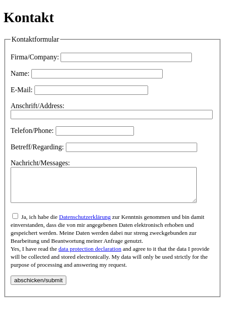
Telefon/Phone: (32, 130)
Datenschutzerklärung (85, 223)
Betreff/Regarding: (37, 147)
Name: (20, 73)
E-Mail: (22, 89)
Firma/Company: (35, 57)
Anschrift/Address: (38, 105)
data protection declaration (89, 255)
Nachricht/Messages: (40, 163)
